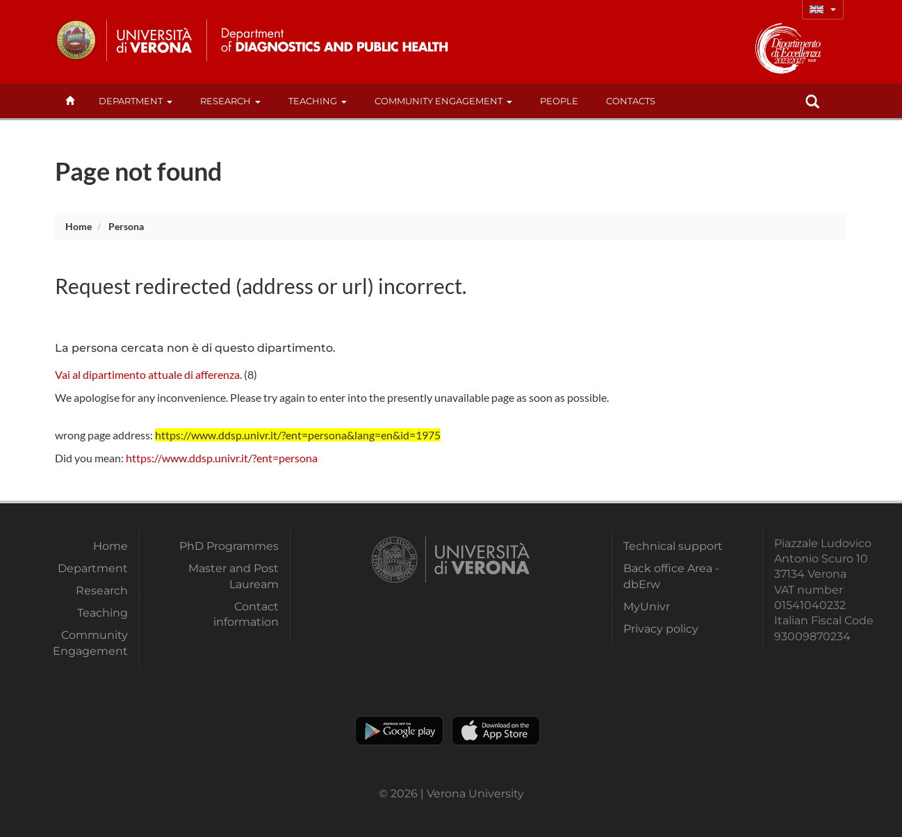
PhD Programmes (229, 546)
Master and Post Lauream (233, 576)
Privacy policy (660, 628)
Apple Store (495, 731)
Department (135, 100)
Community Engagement (443, 100)
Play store (399, 731)
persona (126, 226)
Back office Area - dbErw (671, 576)
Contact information (246, 614)
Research (230, 100)
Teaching (317, 100)
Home (78, 226)
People (559, 100)
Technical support (673, 546)
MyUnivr (646, 606)
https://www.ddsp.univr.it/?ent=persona (222, 457)
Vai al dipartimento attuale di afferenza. (148, 374)
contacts (630, 100)
